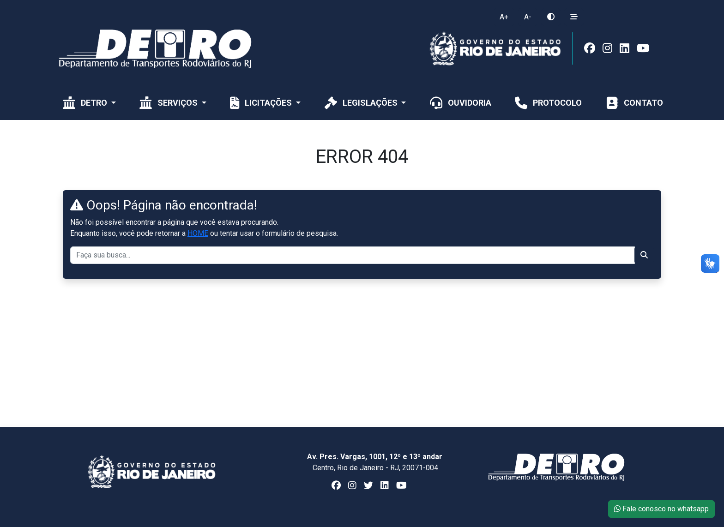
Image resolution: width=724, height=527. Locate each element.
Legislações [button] (361, 103)
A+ (504, 16)
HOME (197, 233)
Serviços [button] (168, 103)
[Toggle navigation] (597, 6)
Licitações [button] (261, 103)
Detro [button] (85, 103)
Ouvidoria (459, 103)
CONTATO (633, 103)
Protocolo (547, 103)
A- (527, 16)
